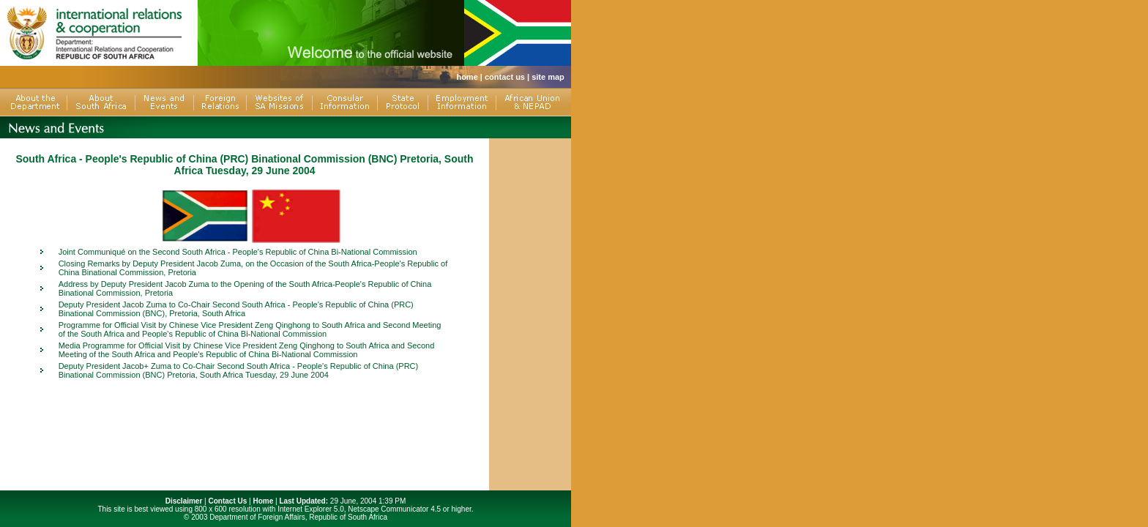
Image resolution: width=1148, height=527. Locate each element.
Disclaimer (184, 501)
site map (548, 76)
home (466, 76)
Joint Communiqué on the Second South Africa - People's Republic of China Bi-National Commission (238, 251)
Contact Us (227, 501)
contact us (505, 76)
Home (263, 501)
